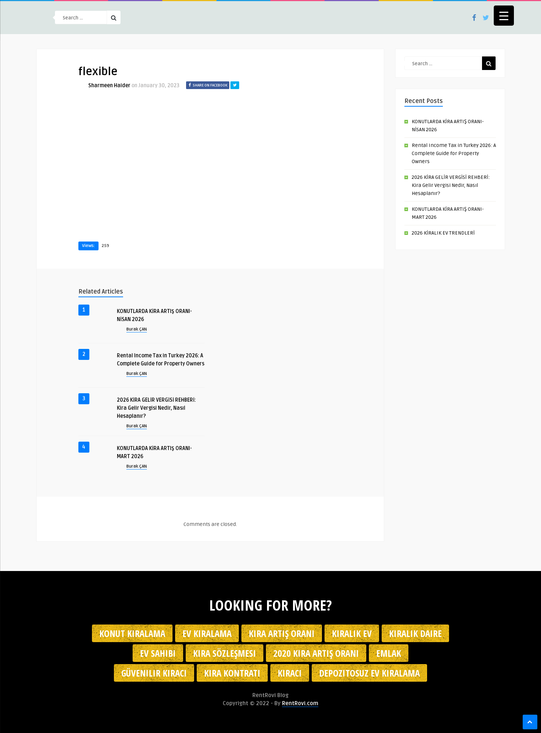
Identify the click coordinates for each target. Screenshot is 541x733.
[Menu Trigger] (504, 15)
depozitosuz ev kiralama (369, 673)
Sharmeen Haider (109, 85)
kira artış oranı (282, 633)
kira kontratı (232, 673)
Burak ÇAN (136, 329)
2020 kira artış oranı (316, 653)
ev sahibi (158, 653)
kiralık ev (352, 633)
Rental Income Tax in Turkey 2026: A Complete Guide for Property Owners (454, 153)
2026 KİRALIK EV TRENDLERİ (443, 233)
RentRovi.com (300, 703)
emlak (388, 653)
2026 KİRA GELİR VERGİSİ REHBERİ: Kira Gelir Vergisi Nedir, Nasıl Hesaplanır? (156, 408)
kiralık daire (415, 633)
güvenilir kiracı (154, 673)
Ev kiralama (206, 633)
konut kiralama (132, 633)
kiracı (290, 673)
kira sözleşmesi (224, 653)
